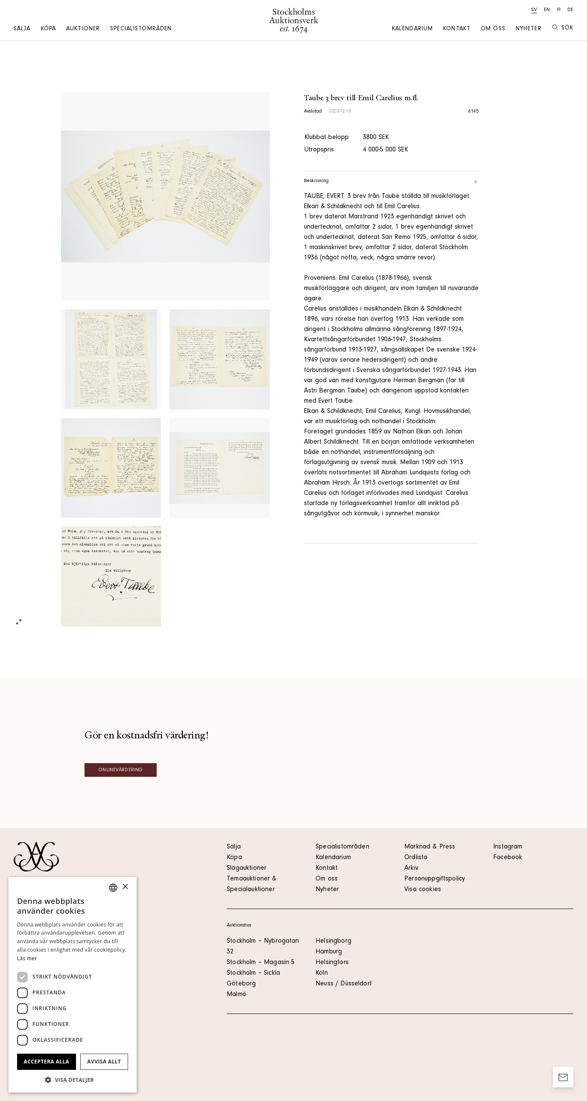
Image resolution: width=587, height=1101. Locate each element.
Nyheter (529, 29)
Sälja (22, 29)
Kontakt (456, 29)
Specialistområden (141, 29)
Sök (562, 28)
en (547, 10)
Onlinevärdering (121, 770)
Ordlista (415, 857)
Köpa (48, 29)
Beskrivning (391, 181)
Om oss (493, 29)
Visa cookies (422, 889)
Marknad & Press (429, 847)
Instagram (507, 847)
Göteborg (241, 984)
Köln (321, 973)
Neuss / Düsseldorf (343, 984)
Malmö (236, 994)
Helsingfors (332, 962)
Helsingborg (333, 941)
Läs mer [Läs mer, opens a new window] (27, 958)
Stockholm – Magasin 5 (261, 962)
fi (559, 10)
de (570, 10)
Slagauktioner (246, 868)
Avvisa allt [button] (104, 1061)
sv (534, 10)
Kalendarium (412, 29)
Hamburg (328, 952)
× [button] (125, 887)
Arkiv (411, 868)
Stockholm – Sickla (253, 973)
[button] (72, 1079)
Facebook (507, 857)
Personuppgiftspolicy (434, 879)
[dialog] (73, 984)
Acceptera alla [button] (47, 1061)
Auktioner (83, 29)
